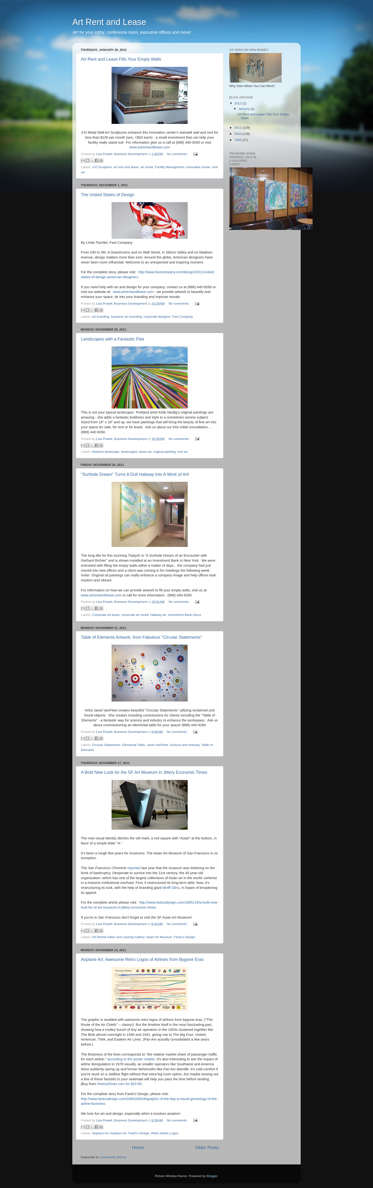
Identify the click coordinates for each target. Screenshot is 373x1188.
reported (134, 868)
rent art (182, 451)
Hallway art (158, 615)
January (244, 109)
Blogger (211, 1176)
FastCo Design (184, 937)
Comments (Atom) (113, 1157)
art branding (100, 316)
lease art (145, 451)
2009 (238, 140)
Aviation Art (118, 1133)
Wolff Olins (170, 888)
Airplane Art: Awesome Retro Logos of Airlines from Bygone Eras (142, 959)
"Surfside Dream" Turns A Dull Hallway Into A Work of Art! (135, 474)
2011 (238, 127)
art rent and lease (125, 167)
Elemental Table (133, 745)
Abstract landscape (105, 451)
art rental (146, 167)
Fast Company (182, 316)
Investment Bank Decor (184, 615)
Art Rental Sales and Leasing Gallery (118, 937)
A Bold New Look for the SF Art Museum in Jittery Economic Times (144, 772)
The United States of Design (107, 194)
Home (138, 1147)
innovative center (198, 167)
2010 (238, 134)
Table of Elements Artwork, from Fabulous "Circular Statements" (141, 637)
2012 (238, 103)
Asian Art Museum (159, 937)
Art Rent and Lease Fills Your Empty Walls (121, 59)
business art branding (126, 316)
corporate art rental (134, 615)
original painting (164, 451)
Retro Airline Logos (164, 1133)
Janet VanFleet (157, 745)
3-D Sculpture (102, 167)
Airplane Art (100, 1133)
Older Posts (207, 1147)
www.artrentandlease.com (149, 147)
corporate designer (156, 316)
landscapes (129, 451)
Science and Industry (185, 745)
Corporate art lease (106, 615)
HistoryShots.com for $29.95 (119, 1084)
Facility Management (170, 167)
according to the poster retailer (131, 1059)
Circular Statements (106, 745)
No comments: (178, 154)
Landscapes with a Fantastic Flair (112, 339)
